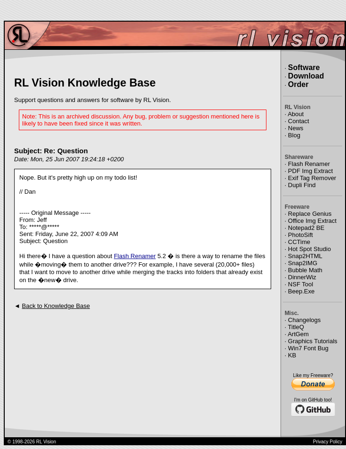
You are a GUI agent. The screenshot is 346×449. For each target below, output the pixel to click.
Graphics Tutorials (313, 341)
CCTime (299, 241)
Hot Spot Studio (309, 248)
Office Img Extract (312, 220)
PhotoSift (300, 234)
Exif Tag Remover (312, 177)
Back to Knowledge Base (56, 305)
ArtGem (298, 334)
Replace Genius (310, 213)
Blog (294, 135)
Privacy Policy (327, 441)
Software (304, 67)
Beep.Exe (301, 291)
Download (306, 76)
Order (298, 84)
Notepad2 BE (306, 227)
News (296, 128)
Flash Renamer (135, 256)
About (296, 114)
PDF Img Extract (310, 170)
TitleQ (296, 327)
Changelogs (304, 319)
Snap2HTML (305, 256)
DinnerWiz (302, 277)
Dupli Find (302, 185)
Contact (298, 121)
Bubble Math (305, 270)
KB (292, 355)
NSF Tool (300, 284)
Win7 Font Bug (308, 348)
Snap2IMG (302, 263)
